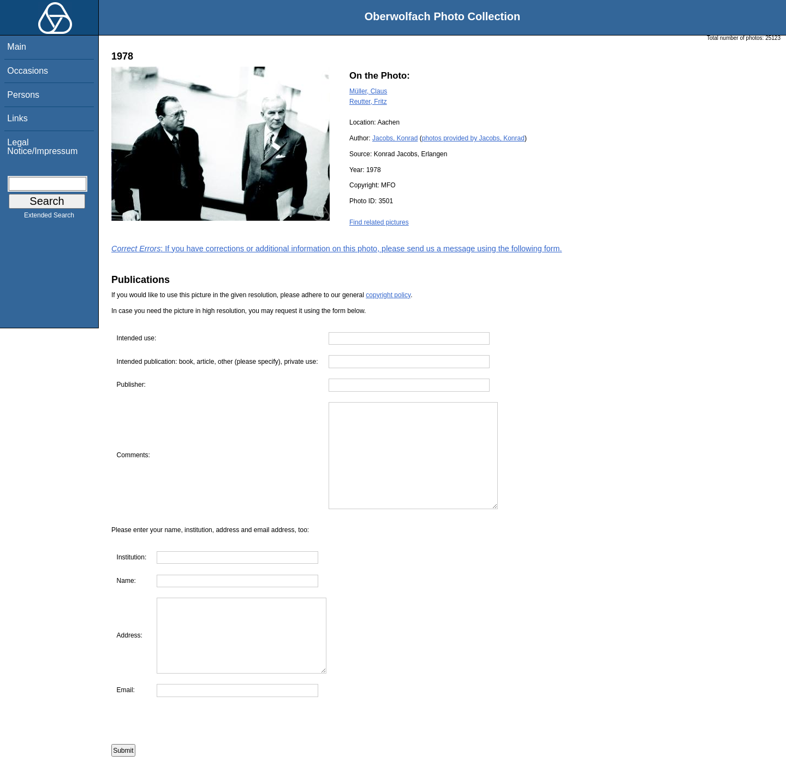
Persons (23, 94)
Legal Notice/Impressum (42, 147)
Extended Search (49, 217)
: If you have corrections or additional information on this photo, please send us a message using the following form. (336, 248)
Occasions (27, 70)
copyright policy (388, 295)
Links (17, 118)
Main (16, 46)
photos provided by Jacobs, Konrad (473, 138)
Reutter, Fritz (368, 101)
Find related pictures (379, 222)
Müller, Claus (368, 91)
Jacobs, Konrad (395, 138)
